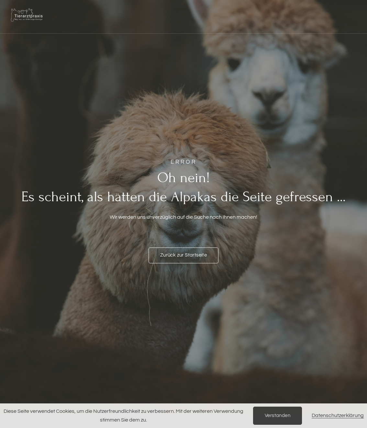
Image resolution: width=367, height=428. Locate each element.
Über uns (302, 24)
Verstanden (277, 415)
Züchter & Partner (292, 8)
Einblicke (88, 24)
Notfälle (121, 8)
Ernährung (159, 8)
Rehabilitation (206, 8)
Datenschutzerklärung (338, 415)
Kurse (248, 8)
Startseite (85, 8)
